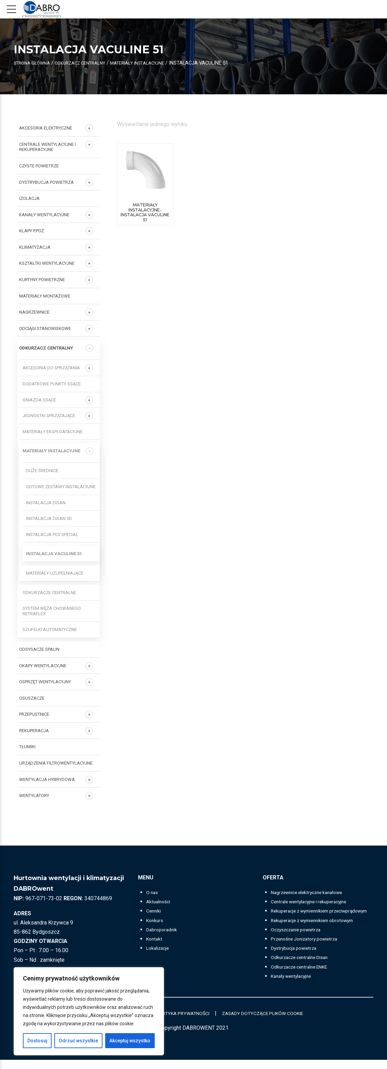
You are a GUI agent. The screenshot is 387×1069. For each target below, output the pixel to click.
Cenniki (155, 910)
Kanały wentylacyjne (295, 985)
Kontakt (155, 938)
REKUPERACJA (34, 730)
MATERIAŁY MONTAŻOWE (44, 296)
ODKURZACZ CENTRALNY (89, 63)
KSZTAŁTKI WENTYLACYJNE (46, 263)
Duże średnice (42, 470)
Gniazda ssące (39, 399)
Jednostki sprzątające (49, 415)
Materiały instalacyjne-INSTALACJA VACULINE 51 (145, 213)
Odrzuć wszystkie (78, 1040)
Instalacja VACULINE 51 (54, 553)
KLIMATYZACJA (35, 247)
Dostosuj (37, 1040)
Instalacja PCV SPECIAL (52, 534)
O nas (153, 892)
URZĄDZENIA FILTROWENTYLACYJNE (56, 763)
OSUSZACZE (31, 698)
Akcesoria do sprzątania (51, 367)
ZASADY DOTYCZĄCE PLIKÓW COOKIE (272, 1022)
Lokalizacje (159, 948)
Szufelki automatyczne (50, 629)
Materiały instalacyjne (154, 63)
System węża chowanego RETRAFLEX (52, 611)
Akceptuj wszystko (129, 1040)
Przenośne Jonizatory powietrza (310, 948)
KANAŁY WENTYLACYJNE (44, 214)
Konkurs (156, 920)
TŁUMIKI (27, 746)
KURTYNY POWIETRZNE (42, 279)
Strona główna (34, 63)
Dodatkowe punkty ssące (52, 383)
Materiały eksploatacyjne (53, 431)
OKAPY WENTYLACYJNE (42, 665)
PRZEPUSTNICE (34, 714)
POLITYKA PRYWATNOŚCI (181, 1022)
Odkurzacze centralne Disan (304, 966)
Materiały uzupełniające (54, 573)
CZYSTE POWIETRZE (39, 165)
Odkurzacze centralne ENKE (304, 976)
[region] (89, 1011)
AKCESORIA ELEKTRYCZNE (45, 128)
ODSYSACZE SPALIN (39, 649)
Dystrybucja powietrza (297, 957)
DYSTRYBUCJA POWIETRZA (46, 182)
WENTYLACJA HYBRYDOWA (47, 779)
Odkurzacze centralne (49, 592)
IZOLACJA (29, 198)
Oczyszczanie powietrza (300, 938)
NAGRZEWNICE (34, 312)
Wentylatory (34, 795)
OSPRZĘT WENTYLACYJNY (45, 681)
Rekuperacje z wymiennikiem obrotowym (320, 929)
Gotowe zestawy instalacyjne (61, 486)
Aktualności (160, 901)
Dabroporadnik (163, 929)
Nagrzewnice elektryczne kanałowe (313, 892)
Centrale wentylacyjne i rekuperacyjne (47, 147)
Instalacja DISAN (46, 502)
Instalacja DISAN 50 (48, 518)
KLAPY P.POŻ (31, 230)
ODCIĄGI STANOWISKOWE (45, 328)
